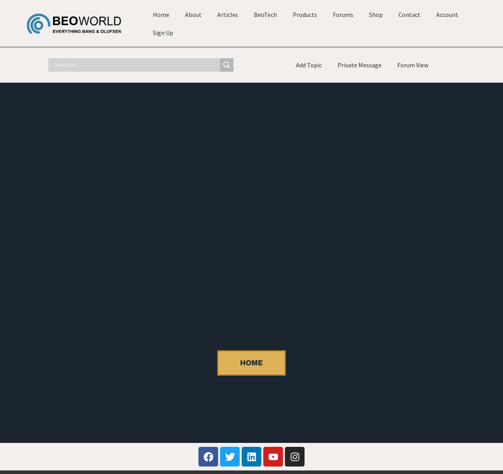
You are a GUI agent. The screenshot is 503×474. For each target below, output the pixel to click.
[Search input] (136, 65)
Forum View (412, 65)
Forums (343, 15)
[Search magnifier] (226, 65)
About (193, 15)
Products (305, 15)
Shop (376, 15)
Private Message (360, 65)
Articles (227, 15)
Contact (409, 15)
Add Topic (309, 65)
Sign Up (163, 33)
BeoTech (265, 15)
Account (447, 15)
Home (161, 15)
